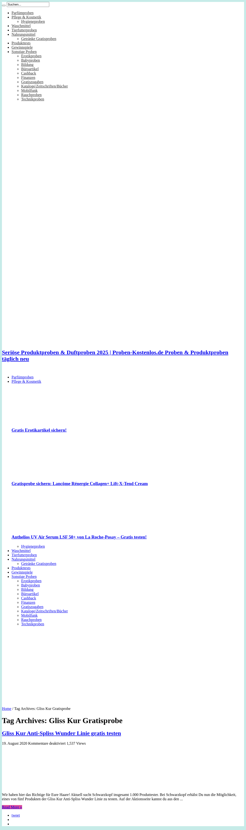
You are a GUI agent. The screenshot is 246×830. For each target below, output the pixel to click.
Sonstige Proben (24, 52)
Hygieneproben (33, 21)
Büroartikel (30, 69)
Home (6, 709)
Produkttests (21, 43)
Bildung (27, 65)
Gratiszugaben (32, 82)
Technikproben (32, 99)
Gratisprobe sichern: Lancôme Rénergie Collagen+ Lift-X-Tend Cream (80, 483)
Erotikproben (31, 56)
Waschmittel (21, 26)
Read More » (12, 807)
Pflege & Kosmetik (26, 17)
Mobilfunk (29, 90)
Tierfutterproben (24, 30)
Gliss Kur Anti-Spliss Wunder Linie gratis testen (61, 733)
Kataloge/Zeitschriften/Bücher (44, 86)
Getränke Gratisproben (38, 39)
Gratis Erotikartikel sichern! (39, 430)
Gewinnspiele (22, 47)
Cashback (28, 73)
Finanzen (28, 77)
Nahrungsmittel (24, 34)
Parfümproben (23, 13)
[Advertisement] (123, 664)
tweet (16, 815)
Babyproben (30, 60)
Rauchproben (31, 95)
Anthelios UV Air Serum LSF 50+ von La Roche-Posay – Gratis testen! (79, 537)
